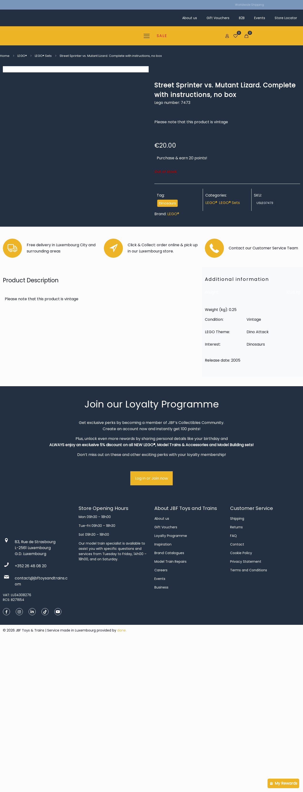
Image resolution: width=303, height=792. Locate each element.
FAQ (233, 684)
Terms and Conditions (248, 719)
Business (161, 736)
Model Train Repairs (170, 710)
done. (121, 779)
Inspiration (163, 693)
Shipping (237, 667)
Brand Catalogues (169, 702)
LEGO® (22, 56)
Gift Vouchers (165, 676)
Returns (236, 676)
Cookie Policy (241, 702)
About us (161, 667)
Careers (160, 719)
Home (5, 56)
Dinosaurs (167, 203)
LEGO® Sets (43, 56)
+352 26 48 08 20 (30, 715)
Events (159, 727)
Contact (237, 693)
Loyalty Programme (170, 684)
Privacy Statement (245, 710)
